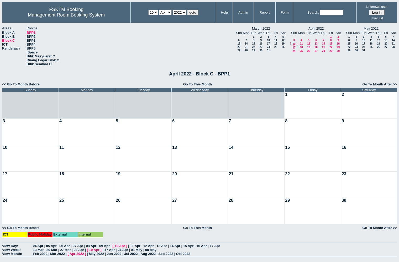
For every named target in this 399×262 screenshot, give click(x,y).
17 (268, 43)
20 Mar (51, 250)
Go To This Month (197, 84)
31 (268, 50)
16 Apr (201, 246)
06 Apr (64, 246)
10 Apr (120, 246)
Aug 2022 (148, 254)
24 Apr (123, 250)
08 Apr (91, 246)
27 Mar (65, 250)
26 (283, 47)
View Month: (12, 254)
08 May (150, 250)
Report (265, 12)
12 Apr (148, 246)
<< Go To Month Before (21, 84)
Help (224, 12)
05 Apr (51, 246)
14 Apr (175, 246)
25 (275, 47)
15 (253, 43)
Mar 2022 (57, 254)
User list (377, 18)
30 (261, 50)
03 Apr (79, 250)
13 (238, 43)
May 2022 (96, 254)
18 (275, 43)
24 (268, 47)
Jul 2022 (131, 254)
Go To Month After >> (380, 84)
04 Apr (38, 246)
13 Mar (38, 250)
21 (246, 47)
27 (238, 50)
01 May (136, 250)
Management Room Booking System (66, 15)
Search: (313, 12)
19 (283, 43)
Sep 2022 (166, 254)
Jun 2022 (114, 254)
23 (261, 47)
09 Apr (104, 246)
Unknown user (377, 7)
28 (246, 50)
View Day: (10, 246)
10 (268, 40)
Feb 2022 (40, 254)
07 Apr (78, 246)
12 (283, 40)
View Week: (11, 250)
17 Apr (215, 246)
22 (253, 47)
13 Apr (161, 246)
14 (246, 43)
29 (253, 50)
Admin (243, 12)
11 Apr (135, 246)
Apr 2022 (77, 254)
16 (261, 43)
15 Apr (188, 246)
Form (284, 12)
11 (275, 40)
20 (238, 47)
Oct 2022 (183, 254)
